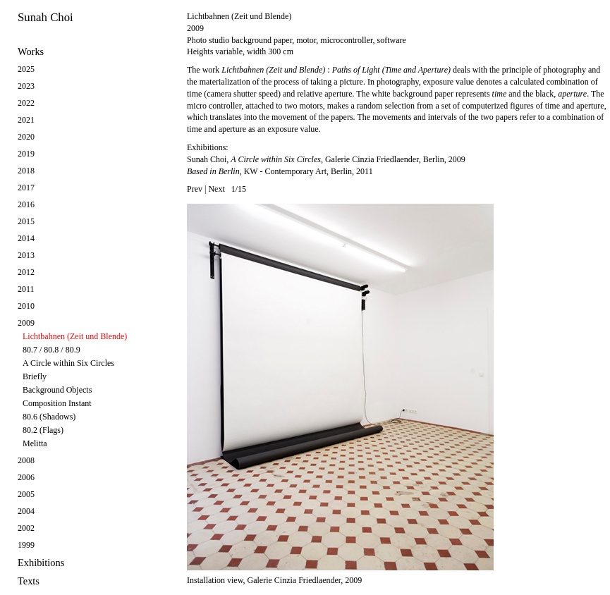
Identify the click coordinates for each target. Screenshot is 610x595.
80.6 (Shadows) (49, 417)
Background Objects (57, 390)
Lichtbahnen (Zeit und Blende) (75, 336)
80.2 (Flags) (43, 430)
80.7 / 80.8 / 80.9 (51, 350)
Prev (194, 189)
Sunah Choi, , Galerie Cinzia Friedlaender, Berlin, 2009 (326, 159)
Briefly (35, 376)
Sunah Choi (45, 17)
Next (216, 189)
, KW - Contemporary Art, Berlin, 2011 (280, 171)
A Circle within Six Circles (68, 363)
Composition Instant (57, 403)
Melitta (35, 443)
